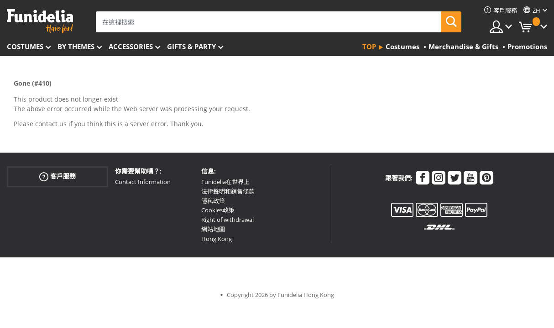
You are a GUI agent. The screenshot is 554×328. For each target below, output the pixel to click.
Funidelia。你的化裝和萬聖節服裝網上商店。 (40, 21)
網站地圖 (213, 229)
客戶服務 (57, 176)
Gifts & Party (191, 46)
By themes (75, 46)
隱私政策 (213, 201)
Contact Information (143, 182)
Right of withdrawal (227, 219)
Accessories (131, 46)
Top (369, 46)
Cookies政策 (218, 210)
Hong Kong (216, 239)
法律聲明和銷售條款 (228, 191)
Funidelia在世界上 (225, 182)
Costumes (25, 46)
